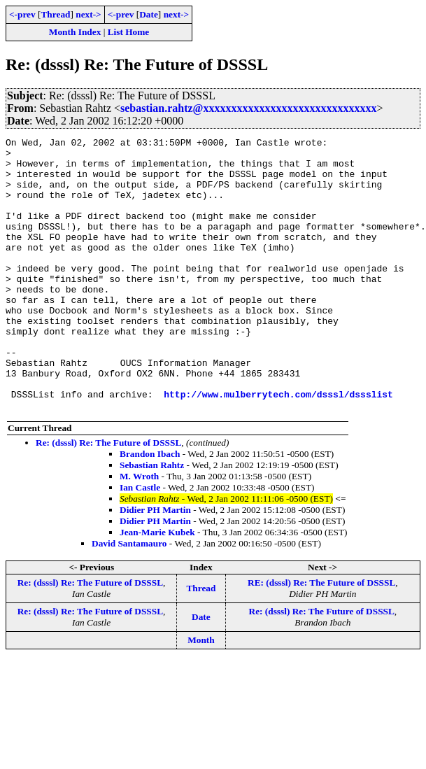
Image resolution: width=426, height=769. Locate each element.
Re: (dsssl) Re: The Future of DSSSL (108, 497)
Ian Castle (140, 542)
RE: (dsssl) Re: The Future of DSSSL (321, 637)
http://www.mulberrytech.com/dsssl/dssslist (278, 446)
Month (201, 694)
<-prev (22, 14)
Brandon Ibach (150, 508)
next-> (88, 14)
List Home (129, 32)
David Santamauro (129, 598)
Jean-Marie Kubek (157, 586)
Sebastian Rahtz (152, 519)
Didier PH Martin (155, 564)
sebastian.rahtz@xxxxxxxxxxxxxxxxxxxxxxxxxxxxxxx (248, 108)
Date (148, 14)
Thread (55, 14)
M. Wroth (139, 530)
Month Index (75, 32)
